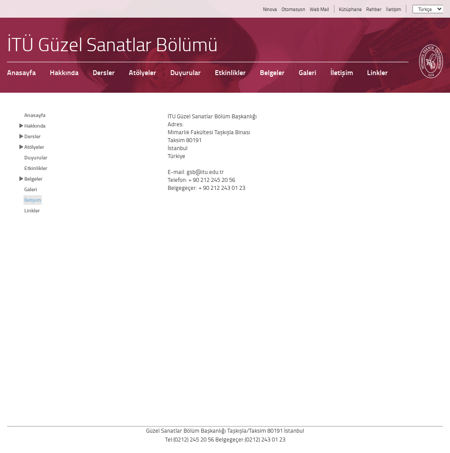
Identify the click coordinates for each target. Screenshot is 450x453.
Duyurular (35, 157)
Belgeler (33, 178)
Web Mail (319, 9)
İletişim (393, 9)
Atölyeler (34, 147)
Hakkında (34, 125)
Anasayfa (34, 115)
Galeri (30, 189)
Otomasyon (293, 9)
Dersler (32, 136)
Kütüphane (350, 9)
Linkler (32, 210)
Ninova (270, 9)
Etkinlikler (35, 168)
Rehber (374, 9)
